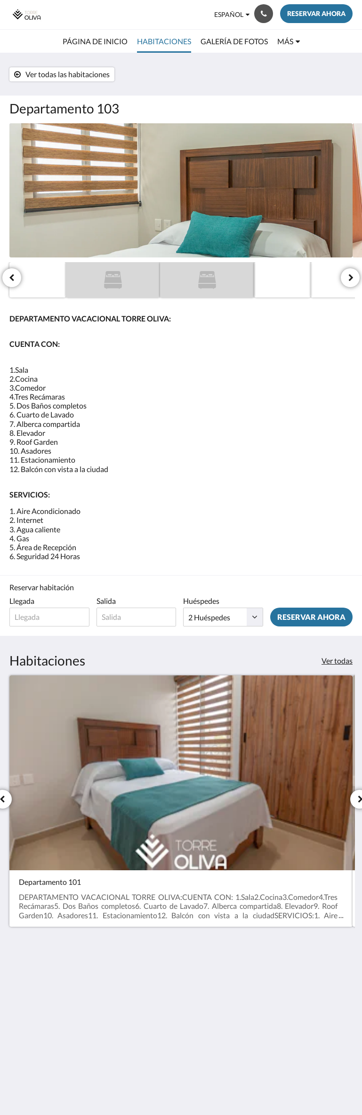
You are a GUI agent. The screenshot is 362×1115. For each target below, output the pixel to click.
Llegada (21, 600)
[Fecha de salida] (137, 617)
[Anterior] (11, 277)
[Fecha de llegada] (49, 617)
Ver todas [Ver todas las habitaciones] (337, 660)
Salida (106, 600)
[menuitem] (95, 41)
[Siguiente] (350, 277)
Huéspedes (201, 600)
